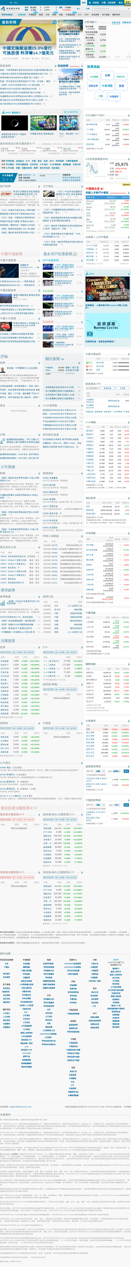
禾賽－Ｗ (47, 843)
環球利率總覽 (26, 1067)
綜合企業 (100, 361)
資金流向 (48, 1020)
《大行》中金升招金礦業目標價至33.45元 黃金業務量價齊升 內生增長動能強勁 (69, 194)
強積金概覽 (94, 1017)
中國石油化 (91, 476)
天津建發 (5, 695)
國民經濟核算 (76, 621)
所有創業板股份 (26, 1002)
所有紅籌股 (26, 998)
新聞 (36, 168)
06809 (46, 492)
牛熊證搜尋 (73, 1043)
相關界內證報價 (49, 988)
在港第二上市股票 (26, 1005)
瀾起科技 (53, 492)
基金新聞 (94, 999)
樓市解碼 (115, 1027)
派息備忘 (56, 168)
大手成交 (44, 164)
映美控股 (5, 702)
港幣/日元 (90, 747)
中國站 (6, 967)
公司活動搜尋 (26, 1036)
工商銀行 (90, 436)
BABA (89, 203)
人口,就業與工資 (75, 606)
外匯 (34, 161)
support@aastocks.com (20, 1107)
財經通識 (115, 1015)
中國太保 (90, 465)
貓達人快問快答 (116, 975)
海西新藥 (5, 714)
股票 (2, 362)
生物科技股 (26, 1009)
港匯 (88, 727)
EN (15, 2)
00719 (54, 560)
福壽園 (52, 499)
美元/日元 (90, 751)
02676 (46, 485)
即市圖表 (10, 164)
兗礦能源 (90, 454)
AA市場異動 (55, 164)
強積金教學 (94, 1028)
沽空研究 (34, 164)
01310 (4, 583)
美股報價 (73, 1075)
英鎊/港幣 (90, 741)
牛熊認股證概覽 (73, 1014)
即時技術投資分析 (49, 1041)
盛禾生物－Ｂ (55, 513)
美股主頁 (73, 1071)
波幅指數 (90, 587)
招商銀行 (90, 443)
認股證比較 (73, 1028)
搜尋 (126, 769)
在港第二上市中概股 (97, 235)
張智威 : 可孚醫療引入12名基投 (22, 368)
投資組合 (20, 161)
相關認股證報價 (49, 981)
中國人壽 (90, 468)
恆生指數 (90, 543)
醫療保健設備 (114, 399)
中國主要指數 (26, 971)
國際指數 (91, 662)
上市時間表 (117, 410)
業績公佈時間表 (26, 1033)
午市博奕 (115, 981)
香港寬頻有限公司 (16, 583)
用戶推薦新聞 (51, 260)
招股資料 (107, 410)
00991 (54, 575)
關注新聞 (52, 359)
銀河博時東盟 (91, 124)
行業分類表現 (93, 352)
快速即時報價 (49, 964)
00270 (54, 545)
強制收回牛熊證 (73, 1060)
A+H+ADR (26, 1053)
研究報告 (73, 1003)
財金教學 (6, 977)
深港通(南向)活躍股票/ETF (59, 872)
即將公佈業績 (51, 536)
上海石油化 (91, 472)
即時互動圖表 (49, 974)
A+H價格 (91, 420)
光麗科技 (5, 691)
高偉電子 (47, 840)
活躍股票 (26, 978)
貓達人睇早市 (116, 972)
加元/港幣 (90, 744)
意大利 (57, 609)
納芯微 (52, 485)
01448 (46, 499)
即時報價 (10, 161)
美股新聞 (63, 65)
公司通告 (5, 763)
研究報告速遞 (51, 434)
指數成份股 (27, 168)
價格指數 (78, 609)
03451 (4, 575)
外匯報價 (95, 967)
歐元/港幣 (90, 737)
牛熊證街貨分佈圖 (73, 1050)
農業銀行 (90, 432)
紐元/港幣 (90, 734)
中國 (56, 613)
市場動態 (73, 1078)
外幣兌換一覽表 (95, 981)
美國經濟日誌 (73, 1092)
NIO (88, 226)
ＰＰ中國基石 (91, 134)
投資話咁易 (116, 993)
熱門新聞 (5, 186)
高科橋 (4, 680)
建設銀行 (90, 429)
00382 (54, 553)
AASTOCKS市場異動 (49, 1034)
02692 (46, 478)
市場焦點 (115, 1002)
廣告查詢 (6, 1020)
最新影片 (115, 969)
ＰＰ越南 (90, 129)
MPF (52, 161)
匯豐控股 (90, 508)
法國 (56, 621)
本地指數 (91, 531)
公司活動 (10, 168)
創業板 (89, 563)
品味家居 (115, 1018)
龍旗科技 (47, 862)
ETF (28, 161)
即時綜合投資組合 (49, 1044)
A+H (26, 1047)
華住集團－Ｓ (91, 258)
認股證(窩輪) (50, 684)
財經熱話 (115, 999)
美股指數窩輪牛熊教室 (116, 1009)
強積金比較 (94, 1024)
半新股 (126, 410)
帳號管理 (6, 992)
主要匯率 (91, 719)
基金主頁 (94, 992)
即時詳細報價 (49, 967)
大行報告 (48, 186)
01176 (46, 520)
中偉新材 (47, 855)
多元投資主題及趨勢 (116, 990)
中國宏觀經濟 (72, 161)
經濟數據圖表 (26, 1063)
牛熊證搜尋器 (93, 798)
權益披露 (48, 1027)
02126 (3, 782)
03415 (4, 571)
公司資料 (49, 1037)
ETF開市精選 (116, 987)
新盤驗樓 (115, 1021)
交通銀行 (90, 440)
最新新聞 (5, 65)
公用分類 (90, 573)
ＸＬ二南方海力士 (51, 661)
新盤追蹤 (115, 1024)
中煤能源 (90, 458)
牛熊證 (47, 723)
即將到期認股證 (73, 1032)
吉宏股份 (53, 527)
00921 (54, 568)
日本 (56, 606)
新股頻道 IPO (26, 1040)
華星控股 (5, 737)
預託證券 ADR (26, 1050)
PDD (88, 209)
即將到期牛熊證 (73, 1057)
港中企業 (90, 553)
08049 (4, 556)
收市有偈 (115, 978)
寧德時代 (11, 774)
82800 (4, 568)
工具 (94, 1006)
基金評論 (73, 996)
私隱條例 (6, 1027)
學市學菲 (115, 984)
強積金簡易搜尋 (95, 1021)
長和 (88, 504)
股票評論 (73, 989)
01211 (54, 583)
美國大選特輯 (116, 996)
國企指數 (90, 558)
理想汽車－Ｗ (91, 251)
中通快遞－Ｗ (91, 247)
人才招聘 (6, 1017)
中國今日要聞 (8, 318)
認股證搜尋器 (93, 764)
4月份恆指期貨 (97, 159)
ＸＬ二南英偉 (49, 665)
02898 (46, 513)
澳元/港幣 (90, 731)
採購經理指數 (76, 613)
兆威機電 (53, 478)
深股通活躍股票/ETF (12, 872)
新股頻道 (89, 410)
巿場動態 (95, 978)
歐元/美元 (90, 754)
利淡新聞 (48, 322)
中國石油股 (91, 479)
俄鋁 (9, 767)
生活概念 (5, 741)
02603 (46, 527)
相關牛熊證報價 (49, 985)
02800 (4, 579)
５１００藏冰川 (14, 796)
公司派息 (26, 1022)
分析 (73, 1082)
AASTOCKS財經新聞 (73, 964)
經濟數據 (67, 164)
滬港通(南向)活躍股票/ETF (59, 814)
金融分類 (90, 568)
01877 (46, 506)
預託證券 (91, 496)
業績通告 (48, 473)
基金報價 (95, 996)
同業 (49, 1023)
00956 (54, 571)
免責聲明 (6, 1024)
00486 (3, 767)
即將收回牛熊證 (73, 1053)
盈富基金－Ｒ (14, 568)
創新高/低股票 (26, 981)
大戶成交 (48, 1017)
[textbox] (111, 8)
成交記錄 (48, 1013)
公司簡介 (6, 1013)
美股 (46, 161)
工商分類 (90, 583)
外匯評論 (73, 999)
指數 (18, 168)
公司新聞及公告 (49, 1030)
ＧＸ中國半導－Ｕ (51, 676)
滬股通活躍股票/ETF (12, 814)
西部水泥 (47, 851)
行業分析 (77, 164)
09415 (4, 560)
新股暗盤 (98, 410)
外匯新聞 (94, 971)
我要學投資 (116, 1012)
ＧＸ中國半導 (49, 672)
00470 (54, 556)
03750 (3, 774)
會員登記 (6, 988)
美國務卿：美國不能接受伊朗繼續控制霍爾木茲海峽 (69, 34)
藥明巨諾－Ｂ (13, 782)
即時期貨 (60, 161)
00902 (54, 564)
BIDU (88, 215)
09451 (4, 564)
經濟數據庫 (26, 1060)
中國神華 (90, 450)
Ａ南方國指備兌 (92, 139)
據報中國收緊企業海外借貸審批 (26, 296)
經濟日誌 (48, 596)
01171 (54, 579)
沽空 (49, 1010)
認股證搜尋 (73, 1025)
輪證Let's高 (116, 1006)
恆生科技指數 (91, 548)
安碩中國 (90, 144)
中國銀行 (90, 447)
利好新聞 (48, 291)
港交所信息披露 (73, 971)
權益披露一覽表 (26, 1043)
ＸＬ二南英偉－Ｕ (51, 669)
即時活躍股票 (22, 164)
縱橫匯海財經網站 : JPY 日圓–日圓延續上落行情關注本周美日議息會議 (23, 442)
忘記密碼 (6, 995)
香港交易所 (91, 512)
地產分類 (90, 578)
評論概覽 (73, 985)
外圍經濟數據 (73, 1095)
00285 (54, 549)
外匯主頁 (94, 964)
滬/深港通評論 (73, 992)
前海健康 (5, 661)
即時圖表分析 (49, 971)
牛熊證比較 (73, 1046)
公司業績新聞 (26, 1026)
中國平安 (90, 461)
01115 (3, 796)
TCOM (89, 220)
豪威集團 (47, 847)
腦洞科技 (5, 710)
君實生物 (53, 506)
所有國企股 (26, 995)
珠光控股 (53, 520)
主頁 (6, 964)
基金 (40, 161)
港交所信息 (45, 168)
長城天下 (5, 665)
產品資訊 (6, 974)
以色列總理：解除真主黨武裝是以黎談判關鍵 (69, 80)
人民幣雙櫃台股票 (26, 985)
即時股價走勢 (49, 1006)
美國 (56, 628)
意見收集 (6, 999)
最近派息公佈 (8, 547)
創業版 (4, 723)
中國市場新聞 (8, 260)
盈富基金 (12, 579)
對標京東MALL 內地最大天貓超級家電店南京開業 (26, 324)
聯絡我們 (6, 1002)
